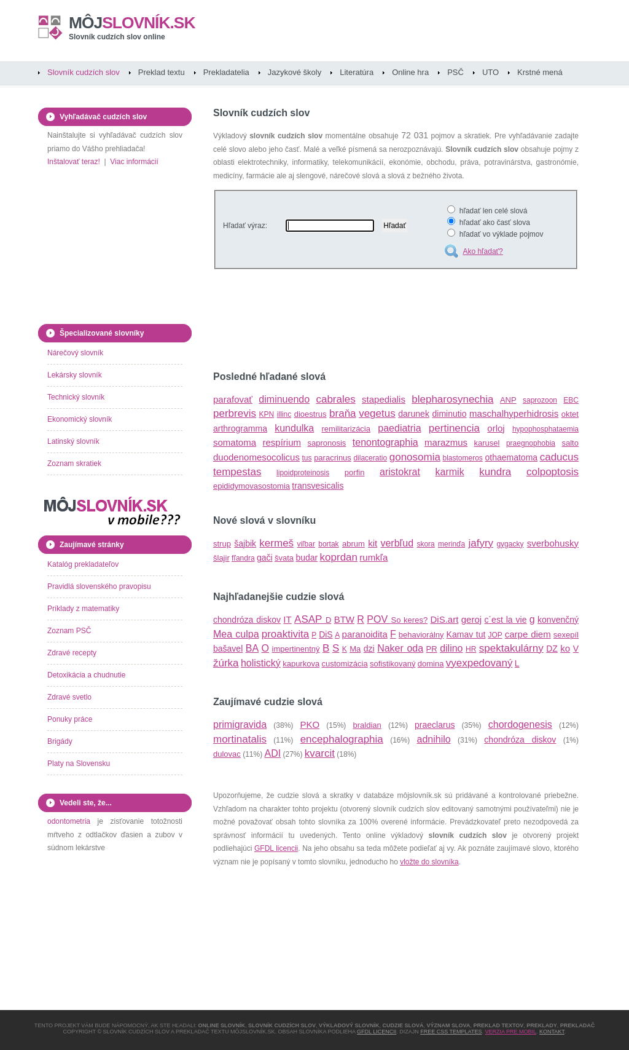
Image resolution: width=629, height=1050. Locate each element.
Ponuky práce (69, 719)
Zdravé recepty (71, 653)
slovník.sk (132, 23)
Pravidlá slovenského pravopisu (99, 586)
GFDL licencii (276, 848)
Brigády (59, 741)
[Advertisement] (357, 322)
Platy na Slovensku (78, 763)
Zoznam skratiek (74, 463)
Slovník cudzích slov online (117, 37)
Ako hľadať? (482, 251)
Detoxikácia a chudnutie (86, 675)
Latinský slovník (73, 441)
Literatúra (356, 72)
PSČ (455, 72)
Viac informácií (134, 161)
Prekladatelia (226, 72)
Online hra (410, 72)
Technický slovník (75, 397)
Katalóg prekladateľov (83, 564)
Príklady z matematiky (83, 608)
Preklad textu (161, 72)
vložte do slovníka (429, 862)
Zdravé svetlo (69, 697)
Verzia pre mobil (510, 1031)
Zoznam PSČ (69, 630)
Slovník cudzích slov (83, 72)
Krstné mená (540, 72)
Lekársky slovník (74, 375)
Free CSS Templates (451, 1031)
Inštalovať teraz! (73, 161)
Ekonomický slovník (79, 419)
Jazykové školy (294, 72)
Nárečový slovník (75, 353)
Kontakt (552, 1031)
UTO (490, 72)
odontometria (68, 821)
